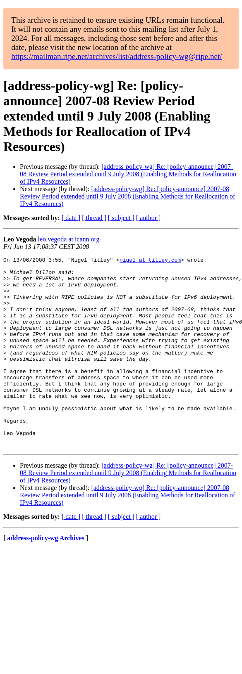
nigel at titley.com (150, 261)
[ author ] (148, 217)
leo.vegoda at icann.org (69, 239)
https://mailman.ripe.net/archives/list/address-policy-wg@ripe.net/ (116, 56)
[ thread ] (94, 217)
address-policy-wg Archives (45, 576)
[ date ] (71, 217)
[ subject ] (121, 217)
